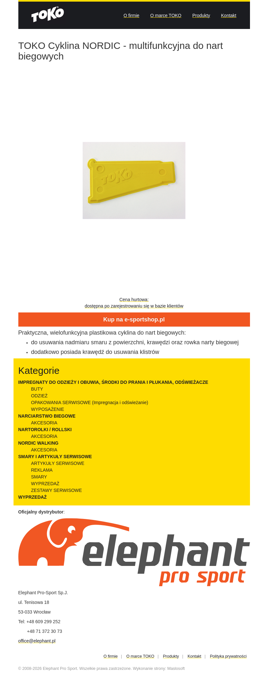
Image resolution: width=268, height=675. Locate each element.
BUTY (37, 389)
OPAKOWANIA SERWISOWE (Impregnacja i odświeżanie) (89, 402)
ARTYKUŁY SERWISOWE (58, 463)
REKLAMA (42, 470)
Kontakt (228, 15)
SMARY (39, 476)
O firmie (131, 15)
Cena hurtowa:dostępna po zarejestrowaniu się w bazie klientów (134, 303)
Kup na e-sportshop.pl (134, 319)
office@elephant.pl (37, 640)
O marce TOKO (165, 15)
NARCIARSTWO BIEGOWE (47, 416)
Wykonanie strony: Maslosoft (159, 668)
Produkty (201, 15)
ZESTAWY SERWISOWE (56, 490)
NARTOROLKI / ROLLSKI (45, 429)
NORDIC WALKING (38, 443)
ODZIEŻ (39, 395)
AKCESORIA (44, 422)
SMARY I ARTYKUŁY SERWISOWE (55, 456)
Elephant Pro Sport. (60, 668)
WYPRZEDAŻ (45, 483)
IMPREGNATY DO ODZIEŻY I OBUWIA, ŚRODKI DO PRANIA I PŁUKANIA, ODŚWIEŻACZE (113, 382)
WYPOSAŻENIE (47, 409)
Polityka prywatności (228, 656)
